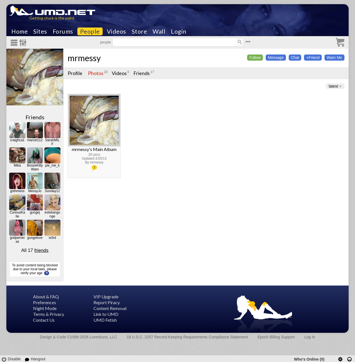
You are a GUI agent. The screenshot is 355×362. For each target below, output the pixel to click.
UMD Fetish (105, 320)
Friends (35, 117)
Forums (63, 31)
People (90, 31)
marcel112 (35, 140)
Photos (95, 73)
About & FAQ (46, 296)
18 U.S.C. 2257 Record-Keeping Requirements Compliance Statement (187, 337)
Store (139, 31)
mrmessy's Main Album (94, 149)
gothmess (17, 191)
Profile (75, 73)
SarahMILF (52, 142)
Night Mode (45, 308)
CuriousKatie (17, 214)
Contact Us (44, 320)
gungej (35, 212)
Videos (116, 31)
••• (247, 41)
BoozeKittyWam (35, 167)
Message (276, 57)
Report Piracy (106, 302)
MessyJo (34, 191)
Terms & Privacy (48, 314)
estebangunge (52, 214)
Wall (159, 31)
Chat (295, 57)
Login (178, 31)
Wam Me (334, 57)
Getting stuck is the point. (52, 18)
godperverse (17, 240)
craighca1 (17, 140)
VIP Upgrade (105, 296)
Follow (254, 57)
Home (19, 31)
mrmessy (84, 58)
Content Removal (109, 308)
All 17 (35, 250)
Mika (17, 165)
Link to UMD (105, 314)
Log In (309, 337)
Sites (40, 31)
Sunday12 (52, 191)
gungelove (34, 238)
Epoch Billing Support (276, 337)
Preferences (44, 302)
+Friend (313, 57)
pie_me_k (52, 165)
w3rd (52, 238)
